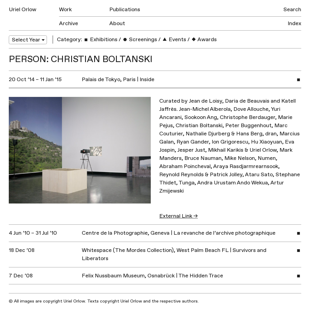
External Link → (178, 216)
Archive (68, 23)
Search (292, 9)
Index (294, 23)
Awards (204, 39)
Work (65, 9)
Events (174, 39)
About (117, 23)
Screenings (139, 39)
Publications (124, 9)
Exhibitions (100, 39)
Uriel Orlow (22, 9)
